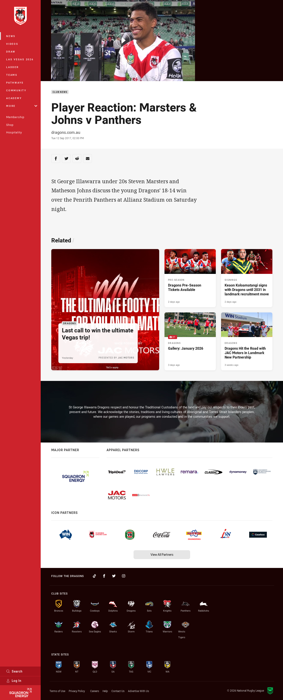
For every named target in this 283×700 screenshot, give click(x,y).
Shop (9, 125)
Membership (15, 117)
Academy (14, 98)
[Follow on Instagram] (123, 576)
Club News (60, 92)
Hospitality (14, 132)
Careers (94, 691)
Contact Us (117, 691)
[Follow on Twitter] (114, 576)
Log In (13, 681)
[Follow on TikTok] (94, 576)
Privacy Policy (77, 691)
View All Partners (162, 554)
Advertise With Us (138, 691)
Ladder (12, 67)
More (21, 105)
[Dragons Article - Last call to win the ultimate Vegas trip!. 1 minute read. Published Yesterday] (105, 309)
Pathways (15, 82)
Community (16, 90)
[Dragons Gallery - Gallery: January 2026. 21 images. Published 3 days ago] (190, 341)
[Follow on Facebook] (104, 576)
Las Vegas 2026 (20, 59)
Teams (11, 74)
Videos (12, 43)
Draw (10, 51)
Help (105, 691)
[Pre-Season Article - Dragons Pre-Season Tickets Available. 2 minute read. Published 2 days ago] (190, 278)
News (10, 36)
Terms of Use (57, 691)
